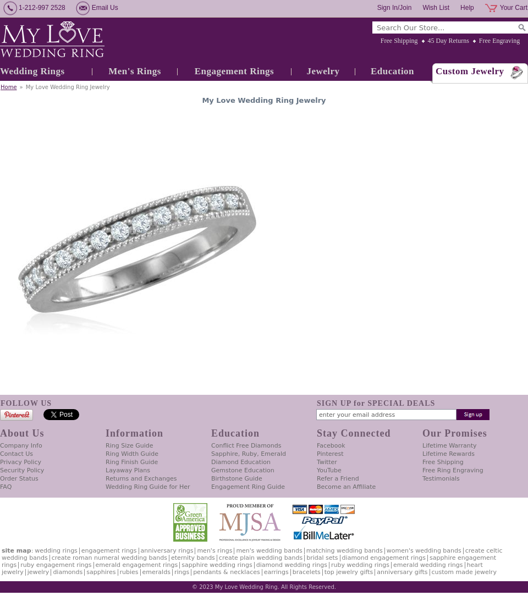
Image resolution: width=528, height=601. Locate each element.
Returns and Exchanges (141, 478)
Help (467, 8)
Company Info (21, 445)
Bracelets (307, 572)
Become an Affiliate (346, 486)
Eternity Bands (193, 557)
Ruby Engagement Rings (55, 565)
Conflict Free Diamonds (246, 445)
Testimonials (441, 478)
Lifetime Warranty (449, 445)
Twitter (327, 462)
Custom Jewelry (470, 71)
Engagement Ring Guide (248, 486)
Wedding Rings (32, 71)
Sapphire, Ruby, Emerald (248, 453)
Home (9, 87)
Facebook (331, 445)
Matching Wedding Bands (344, 550)
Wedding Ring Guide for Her (148, 486)
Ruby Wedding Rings (360, 565)
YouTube (329, 470)
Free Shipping (399, 41)
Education (392, 71)
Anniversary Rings (167, 550)
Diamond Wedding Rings (291, 565)
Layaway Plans (128, 470)
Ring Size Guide (129, 445)
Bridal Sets (322, 557)
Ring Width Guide (132, 453)
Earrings (276, 572)
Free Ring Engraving (452, 470)
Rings (181, 572)
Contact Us (16, 453)
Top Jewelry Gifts (348, 572)
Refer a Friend (338, 478)
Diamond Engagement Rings (384, 557)
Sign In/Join (394, 8)
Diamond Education (241, 462)
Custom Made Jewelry (464, 572)
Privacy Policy (20, 462)
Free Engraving (499, 41)
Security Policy (22, 470)
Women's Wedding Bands (424, 550)
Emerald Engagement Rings (137, 565)
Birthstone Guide (236, 478)
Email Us (105, 8)
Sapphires (101, 572)
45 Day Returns (448, 41)
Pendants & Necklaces (226, 572)
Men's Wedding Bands (269, 550)
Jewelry (322, 71)
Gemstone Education (242, 470)
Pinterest (330, 453)
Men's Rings (134, 71)
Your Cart (513, 8)
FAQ (6, 486)
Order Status (19, 478)
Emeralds (156, 572)
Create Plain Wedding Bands (260, 557)
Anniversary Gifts (402, 572)
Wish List (435, 8)
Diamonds (67, 572)
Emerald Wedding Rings (428, 565)
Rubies (129, 572)
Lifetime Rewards (448, 453)
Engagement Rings (234, 71)
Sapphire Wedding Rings (217, 565)
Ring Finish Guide (132, 462)
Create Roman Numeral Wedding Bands (109, 557)
